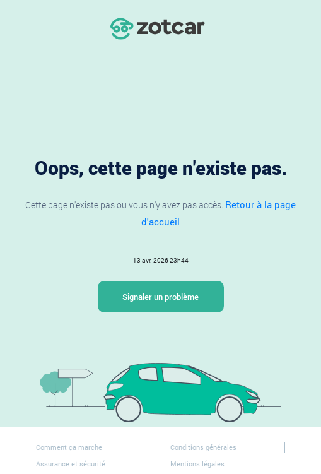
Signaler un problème (160, 296)
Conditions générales (203, 447)
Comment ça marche (69, 447)
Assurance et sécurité (70, 463)
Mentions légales (197, 463)
